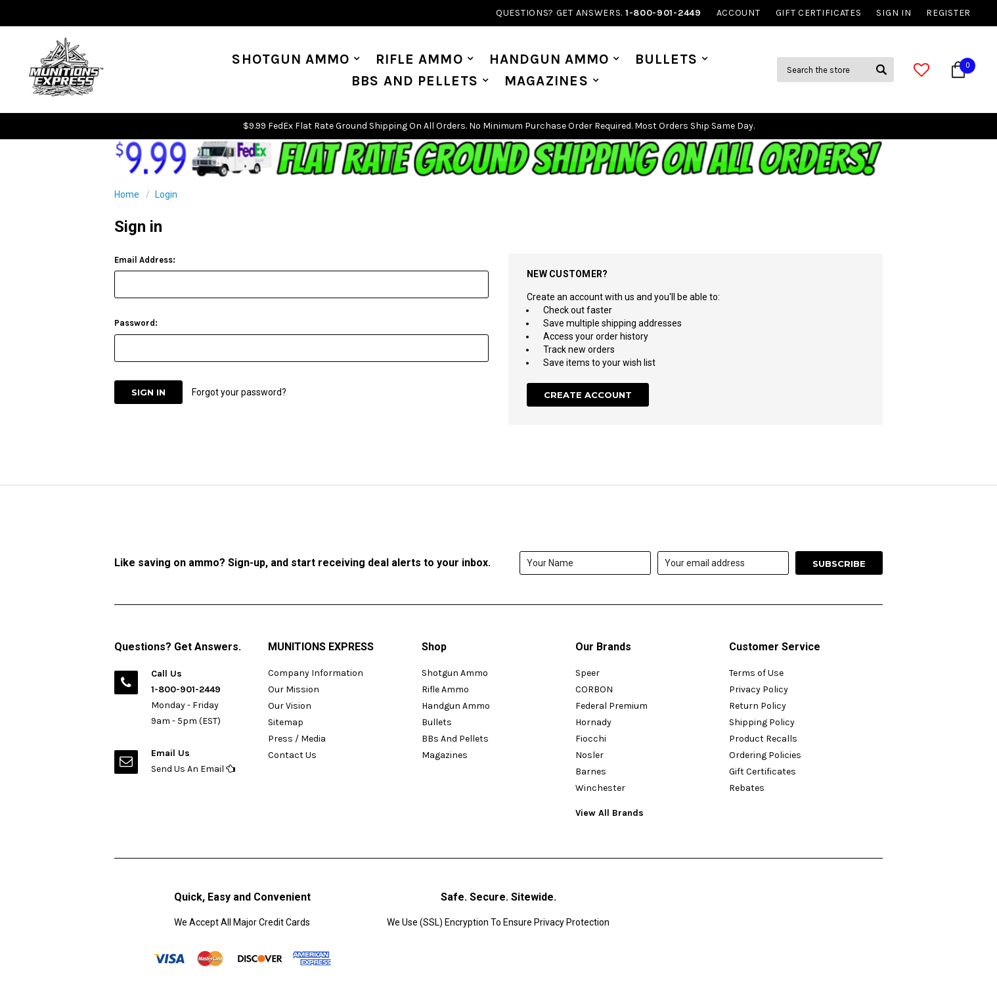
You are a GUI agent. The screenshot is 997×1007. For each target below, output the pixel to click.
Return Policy (757, 705)
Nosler (589, 755)
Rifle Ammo (419, 59)
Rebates (746, 788)
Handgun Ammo (549, 59)
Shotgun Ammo (290, 59)
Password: (136, 323)
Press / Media (297, 738)
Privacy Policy (758, 689)
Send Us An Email (193, 768)
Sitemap (285, 722)
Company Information (315, 673)
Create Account (588, 395)
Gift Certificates (762, 771)
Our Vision (289, 705)
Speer (587, 673)
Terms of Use (756, 673)
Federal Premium (611, 705)
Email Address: (144, 260)
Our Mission (293, 689)
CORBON (594, 689)
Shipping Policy (762, 722)
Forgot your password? (239, 392)
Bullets (666, 59)
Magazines (546, 81)
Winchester (600, 788)
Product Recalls (763, 738)
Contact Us (292, 755)
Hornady (593, 722)
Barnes (590, 771)
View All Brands (609, 812)
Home (126, 194)
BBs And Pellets (414, 81)
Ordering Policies (765, 755)
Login (166, 194)
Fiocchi (590, 738)
